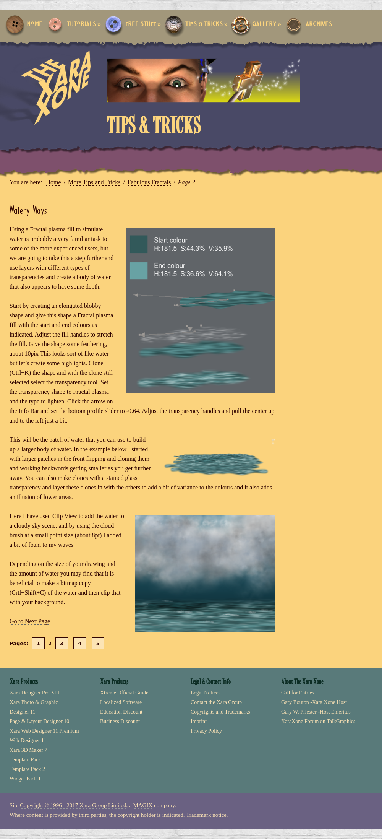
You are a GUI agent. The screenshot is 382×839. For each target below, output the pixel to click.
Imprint (199, 721)
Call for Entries (297, 693)
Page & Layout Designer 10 (39, 721)
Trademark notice (206, 815)
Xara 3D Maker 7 (28, 750)
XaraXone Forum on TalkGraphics (318, 721)
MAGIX (142, 805)
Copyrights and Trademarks (220, 712)
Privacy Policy (206, 731)
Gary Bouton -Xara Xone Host (314, 702)
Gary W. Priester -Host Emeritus (316, 712)
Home (34, 25)
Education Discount (121, 712)
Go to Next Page (30, 621)
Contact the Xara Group (216, 702)
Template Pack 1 (27, 760)
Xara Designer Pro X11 (35, 693)
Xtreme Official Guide (124, 693)
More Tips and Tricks (94, 182)
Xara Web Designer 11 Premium (44, 731)
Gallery (266, 25)
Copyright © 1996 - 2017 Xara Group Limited (73, 805)
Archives (319, 25)
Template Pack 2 (27, 769)
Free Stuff (143, 25)
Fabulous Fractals (149, 182)
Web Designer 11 (28, 740)
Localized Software (121, 702)
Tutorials (84, 25)
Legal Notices (205, 693)
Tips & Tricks (206, 25)
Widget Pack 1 (25, 779)
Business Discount (120, 721)
